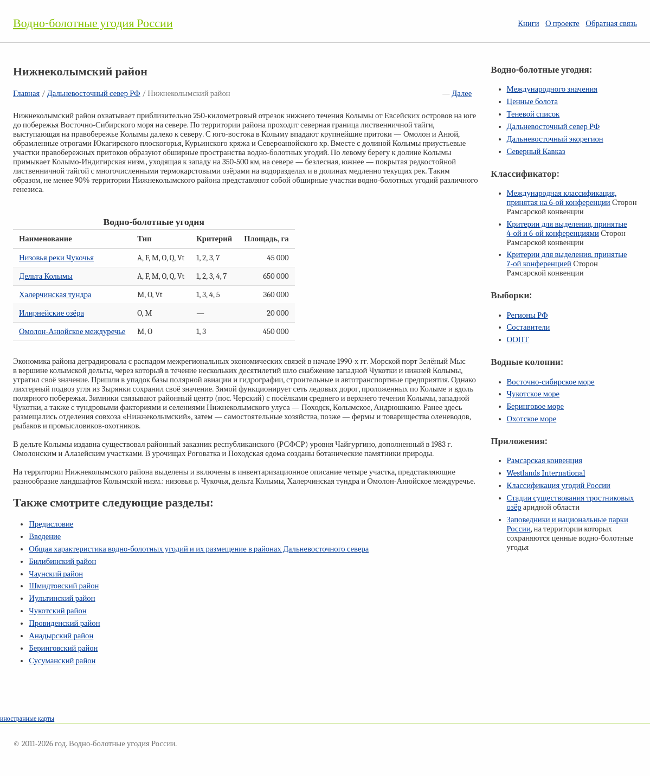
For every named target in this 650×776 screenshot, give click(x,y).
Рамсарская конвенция (544, 460)
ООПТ (518, 339)
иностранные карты (27, 718)
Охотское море (532, 419)
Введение (45, 536)
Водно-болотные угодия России (93, 23)
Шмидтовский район (64, 586)
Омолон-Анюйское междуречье (72, 331)
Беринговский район (63, 648)
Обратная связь (611, 23)
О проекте (562, 23)
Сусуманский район (62, 660)
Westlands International (546, 473)
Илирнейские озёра (51, 313)
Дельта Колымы (46, 276)
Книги (528, 23)
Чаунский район (56, 574)
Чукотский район (57, 610)
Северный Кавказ (536, 151)
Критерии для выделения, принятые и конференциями (567, 229)
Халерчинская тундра (55, 294)
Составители (528, 327)
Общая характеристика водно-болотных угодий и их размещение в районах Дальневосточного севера (199, 549)
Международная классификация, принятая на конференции (562, 198)
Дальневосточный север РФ (93, 93)
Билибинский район (62, 561)
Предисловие (51, 524)
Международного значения (552, 89)
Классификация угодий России (558, 485)
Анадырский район (61, 635)
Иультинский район (62, 598)
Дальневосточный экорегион (555, 139)
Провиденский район (64, 623)
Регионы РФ (527, 315)
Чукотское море (533, 394)
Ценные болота (532, 101)
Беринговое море (535, 406)
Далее (462, 93)
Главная (26, 93)
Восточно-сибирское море (551, 382)
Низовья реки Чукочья (56, 257)
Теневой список (533, 114)
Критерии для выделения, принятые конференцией (567, 259)
